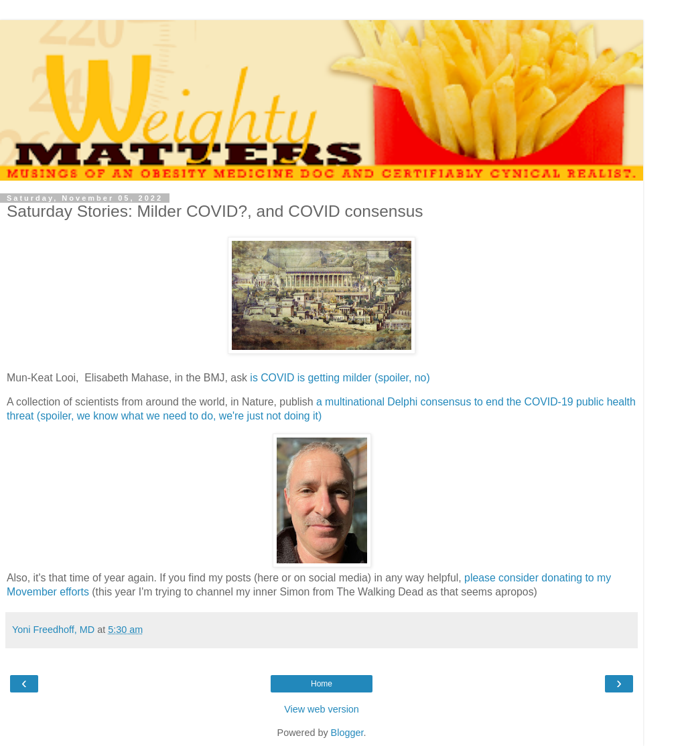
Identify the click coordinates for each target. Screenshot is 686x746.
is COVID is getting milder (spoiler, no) (341, 377)
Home (321, 683)
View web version (321, 709)
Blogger (347, 732)
